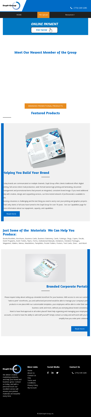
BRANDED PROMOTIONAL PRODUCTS (45, 106)
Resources (70, 15)
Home (29, 370)
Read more (11, 214)
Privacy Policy (32, 385)
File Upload (43, 15)
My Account (32, 388)
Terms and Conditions (31, 381)
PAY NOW (44, 30)
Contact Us (31, 375)
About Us (31, 373)
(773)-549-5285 (79, 373)
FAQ (29, 378)
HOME (18, 15)
